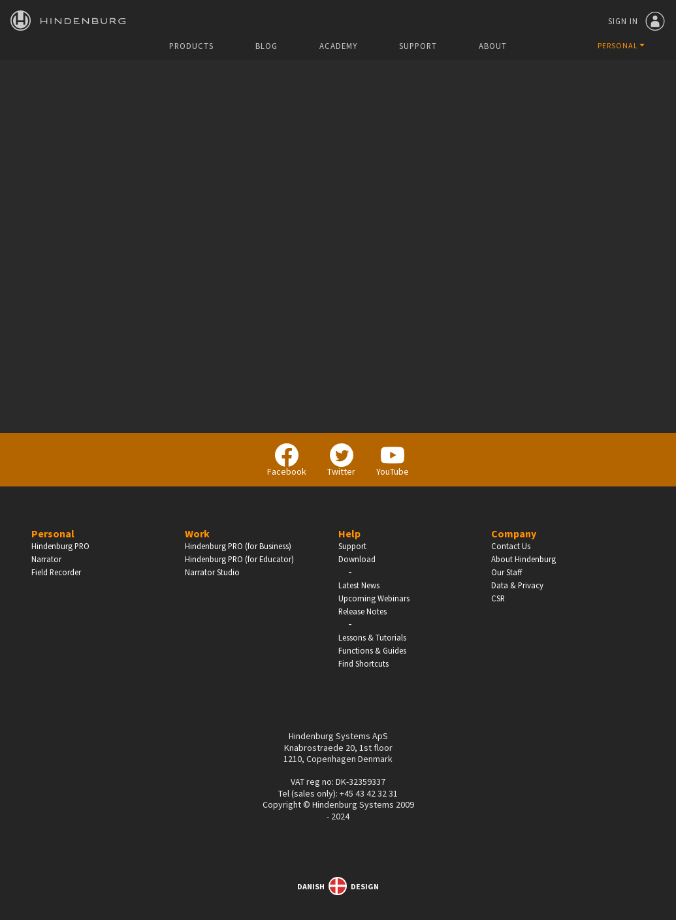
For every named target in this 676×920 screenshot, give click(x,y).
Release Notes (362, 611)
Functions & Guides (372, 650)
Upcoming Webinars (374, 598)
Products (191, 46)
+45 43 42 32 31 (369, 793)
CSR (498, 598)
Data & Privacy (517, 585)
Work (197, 533)
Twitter (341, 460)
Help (349, 533)
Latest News (358, 585)
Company (513, 533)
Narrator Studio (212, 572)
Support (418, 46)
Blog (266, 46)
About (493, 46)
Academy (338, 46)
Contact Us (510, 546)
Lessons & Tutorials (372, 637)
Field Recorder (56, 572)
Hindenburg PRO (60, 546)
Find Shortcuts (363, 663)
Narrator (46, 559)
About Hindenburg (523, 559)
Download (357, 559)
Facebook (286, 460)
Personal (52, 533)
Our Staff (506, 572)
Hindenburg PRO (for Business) (238, 546)
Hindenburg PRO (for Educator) (239, 559)
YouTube (392, 460)
